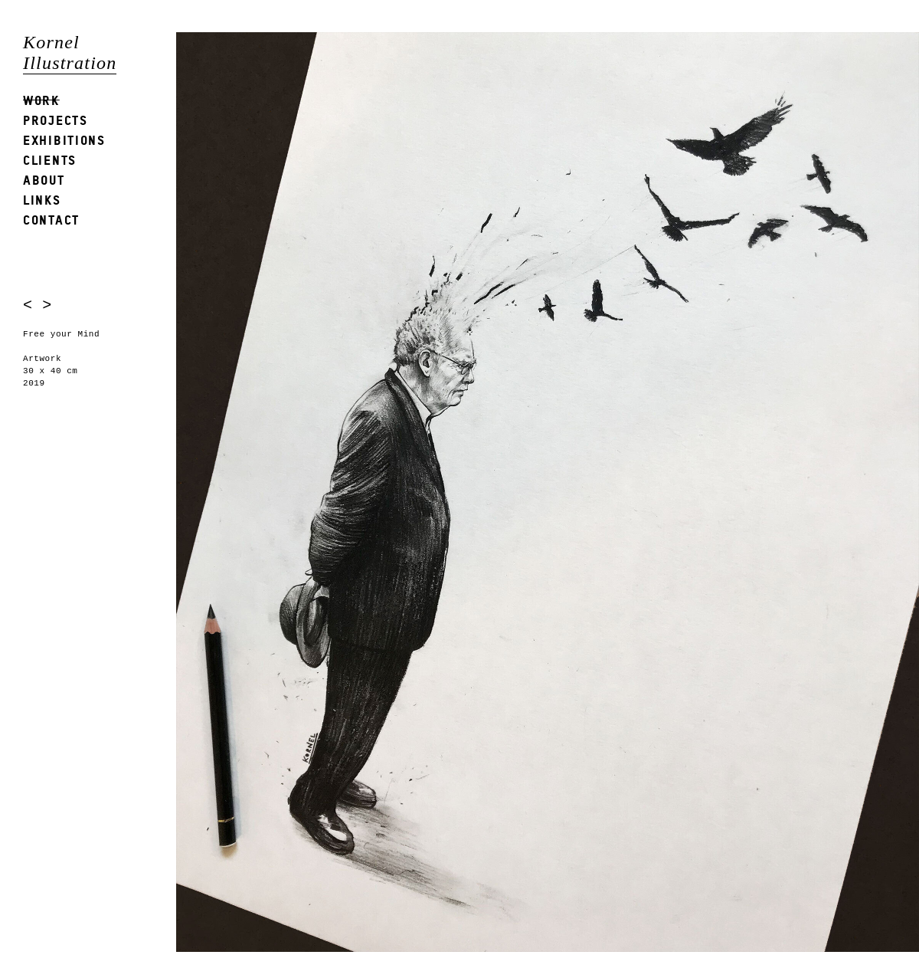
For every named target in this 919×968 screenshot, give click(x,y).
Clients (50, 160)
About (44, 180)
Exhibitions (64, 140)
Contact (51, 220)
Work (41, 100)
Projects (55, 120)
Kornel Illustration (69, 52)
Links (42, 200)
